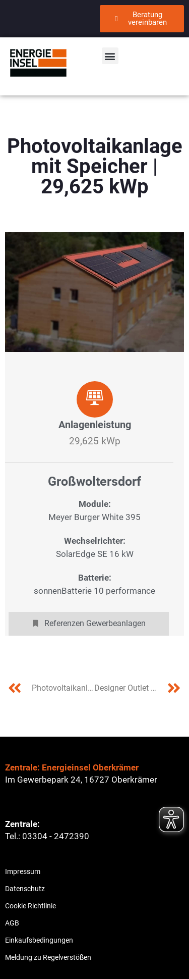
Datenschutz (25, 889)
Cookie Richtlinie (30, 906)
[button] (110, 55)
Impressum (22, 871)
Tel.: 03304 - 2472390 (47, 836)
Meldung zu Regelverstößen (48, 957)
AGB (12, 923)
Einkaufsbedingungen (39, 940)
